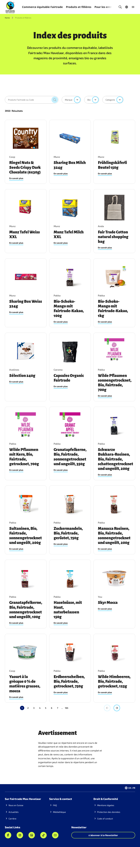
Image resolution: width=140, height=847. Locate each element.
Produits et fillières (78, 7)
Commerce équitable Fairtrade (42, 7)
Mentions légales (105, 805)
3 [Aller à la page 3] (33, 708)
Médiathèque (59, 812)
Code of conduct (105, 818)
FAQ (55, 805)
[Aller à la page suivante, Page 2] (117, 708)
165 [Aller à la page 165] (54, 708)
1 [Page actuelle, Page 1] (22, 708)
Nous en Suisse (16, 805)
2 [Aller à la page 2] (28, 708)
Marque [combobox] (68, 99)
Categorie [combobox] (110, 99)
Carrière (12, 818)
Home (7, 18)
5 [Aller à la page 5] (45, 708)
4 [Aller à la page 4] (39, 708)
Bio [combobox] (89, 99)
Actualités (14, 812)
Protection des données (108, 812)
